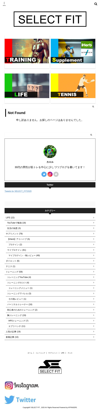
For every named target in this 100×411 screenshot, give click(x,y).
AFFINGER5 (72, 407)
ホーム (30, 353)
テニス (70, 353)
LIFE (62, 353)
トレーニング (40, 353)
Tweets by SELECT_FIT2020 (18, 191)
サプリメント (53, 353)
